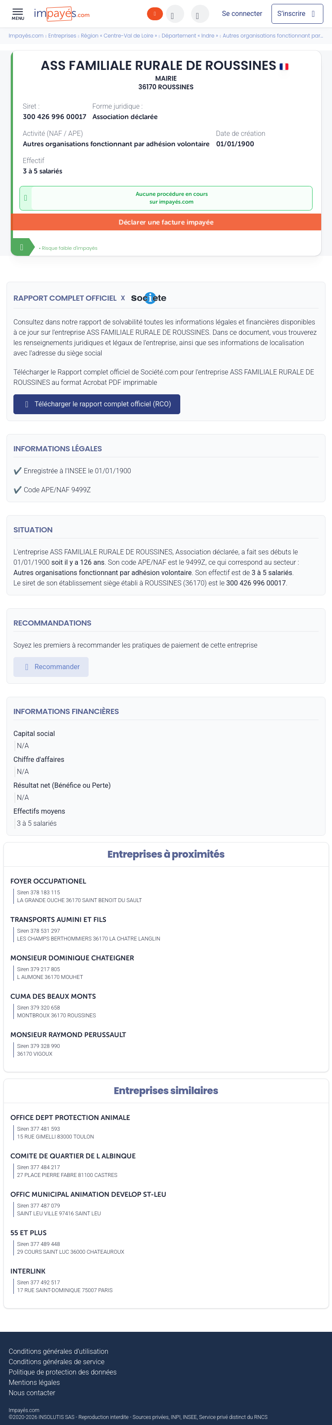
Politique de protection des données (63, 1372)
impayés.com (176, 202)
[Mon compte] (242, 13)
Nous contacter (32, 1393)
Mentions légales (34, 1382)
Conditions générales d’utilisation (59, 1351)
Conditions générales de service (57, 1362)
